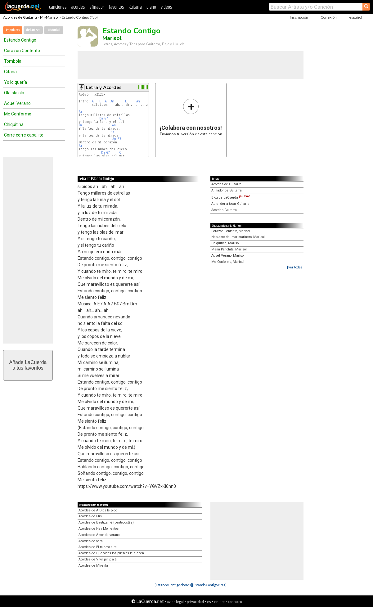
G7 (106, 118)
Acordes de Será (91, 541)
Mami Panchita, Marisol (229, 249)
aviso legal (175, 602)
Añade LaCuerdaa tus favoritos (28, 365)
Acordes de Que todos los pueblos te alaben (111, 553)
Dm (101, 118)
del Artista (33, 30)
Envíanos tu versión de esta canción (191, 117)
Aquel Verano (17, 103)
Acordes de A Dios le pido (98, 510)
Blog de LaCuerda (230, 198)
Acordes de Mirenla (93, 566)
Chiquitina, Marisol (225, 243)
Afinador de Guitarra (226, 190)
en (216, 602)
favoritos (116, 7)
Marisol (52, 17)
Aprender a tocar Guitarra (230, 204)
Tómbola (12, 61)
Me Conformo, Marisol (227, 262)
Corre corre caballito (23, 135)
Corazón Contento (22, 50)
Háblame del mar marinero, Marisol (238, 237)
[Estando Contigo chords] (173, 585)
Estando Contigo (20, 40)
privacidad (195, 602)
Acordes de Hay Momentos (99, 529)
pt (223, 602)
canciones (57, 7)
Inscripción (299, 17)
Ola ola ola (14, 92)
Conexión (329, 17)
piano (151, 7)
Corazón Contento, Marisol (230, 231)
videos (166, 7)
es (209, 602)
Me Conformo (17, 113)
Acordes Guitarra (224, 210)
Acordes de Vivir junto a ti (98, 559)
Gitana (10, 71)
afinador (96, 7)
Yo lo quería (15, 82)
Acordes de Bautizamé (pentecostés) (106, 522)
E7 (112, 132)
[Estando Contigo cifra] (209, 585)
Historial (54, 30)
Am (112, 101)
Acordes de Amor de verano (99, 535)
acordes (78, 7)
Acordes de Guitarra (20, 17)
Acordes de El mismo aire (98, 547)
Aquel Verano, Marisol (228, 256)
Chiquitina (14, 124)
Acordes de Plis (90, 516)
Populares (13, 30)
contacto (235, 602)
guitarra (135, 7)
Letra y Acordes (104, 87)
